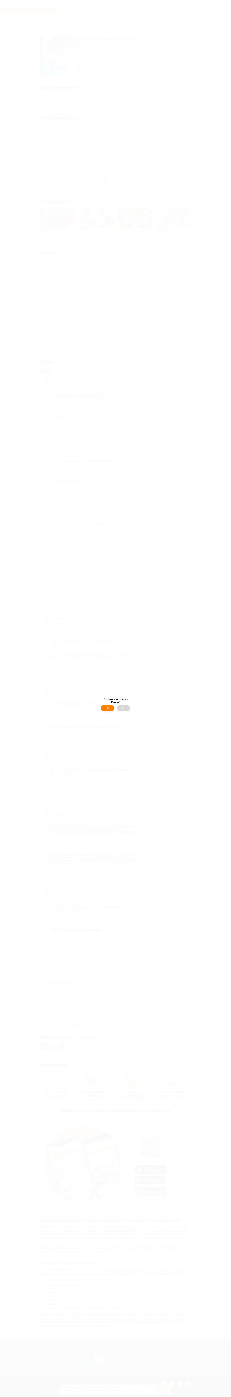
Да (107, 708)
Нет (123, 708)
